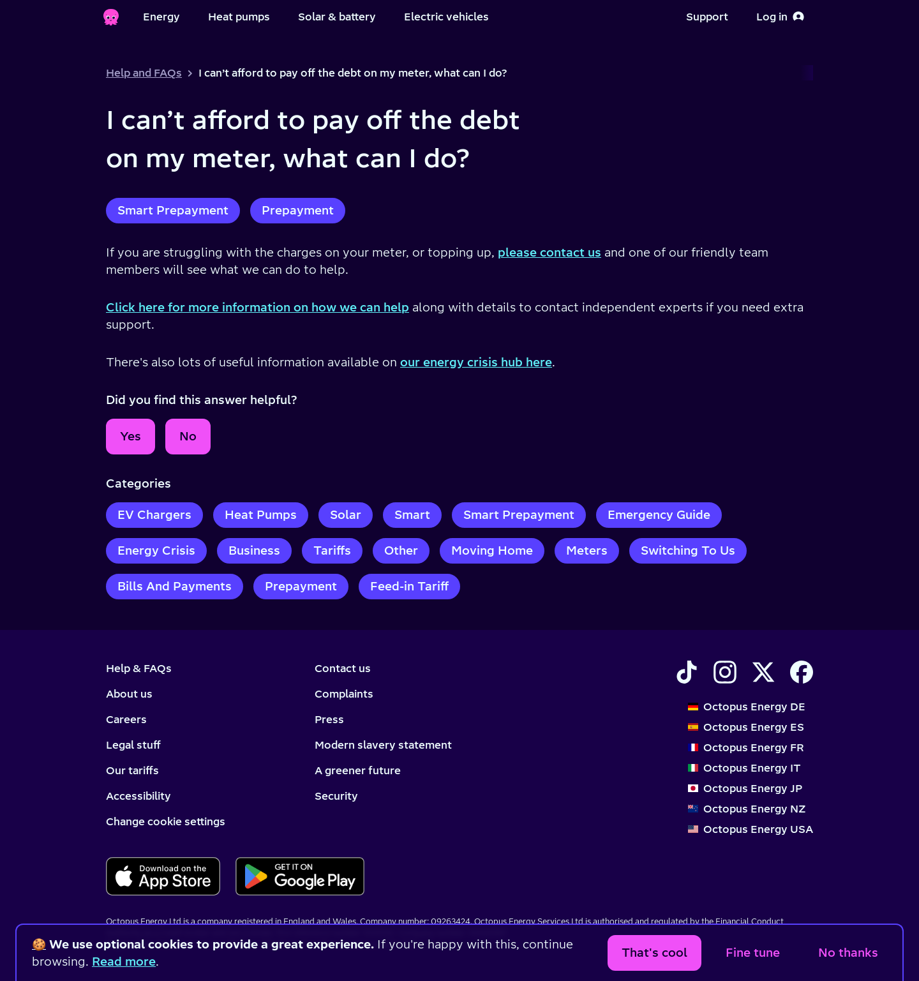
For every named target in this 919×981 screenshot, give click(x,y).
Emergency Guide (659, 514)
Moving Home (492, 550)
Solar (345, 514)
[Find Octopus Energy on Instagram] (725, 672)
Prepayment (298, 210)
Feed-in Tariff (409, 586)
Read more (124, 961)
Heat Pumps (261, 514)
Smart (412, 514)
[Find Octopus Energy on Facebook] (801, 672)
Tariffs (332, 550)
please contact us (549, 252)
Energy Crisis (156, 550)
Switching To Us (688, 550)
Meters (587, 550)
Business (254, 550)
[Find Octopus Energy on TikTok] (686, 672)
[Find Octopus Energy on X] (763, 672)
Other (401, 550)
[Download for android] (299, 876)
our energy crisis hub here (476, 362)
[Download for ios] (163, 876)
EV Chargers (154, 514)
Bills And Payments (174, 586)
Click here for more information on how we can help (257, 307)
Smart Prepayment (172, 210)
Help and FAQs (144, 72)
